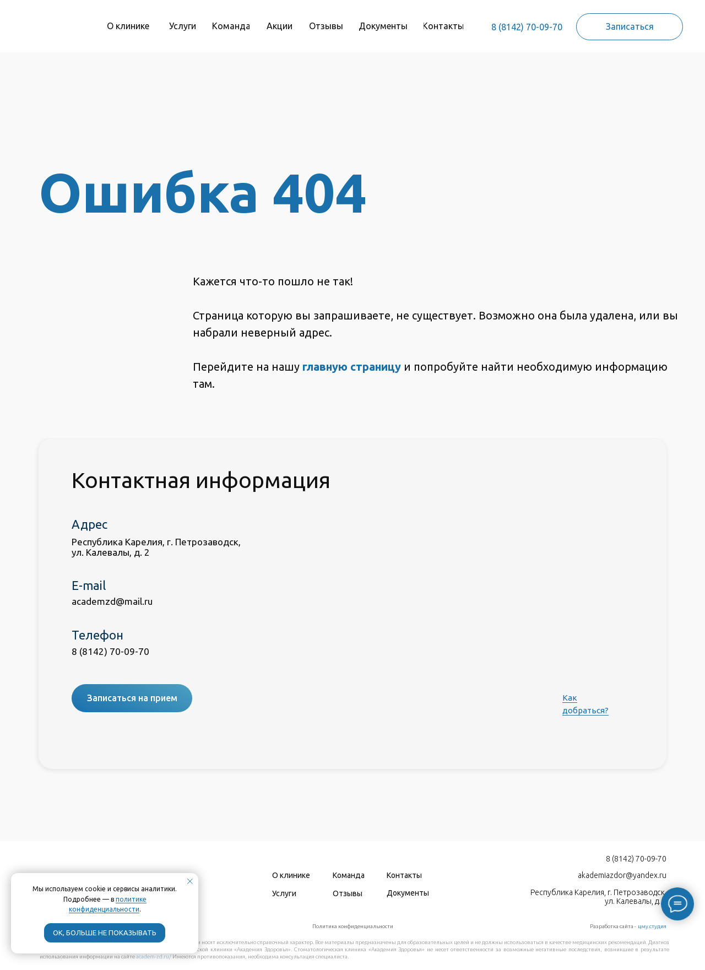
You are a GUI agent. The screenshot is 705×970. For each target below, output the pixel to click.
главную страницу (351, 366)
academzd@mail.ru (112, 601)
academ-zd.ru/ (153, 956)
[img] (50, 22)
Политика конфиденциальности (352, 926)
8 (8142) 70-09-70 (526, 27)
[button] (629, 26)
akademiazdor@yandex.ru (622, 875)
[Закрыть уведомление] (190, 881)
